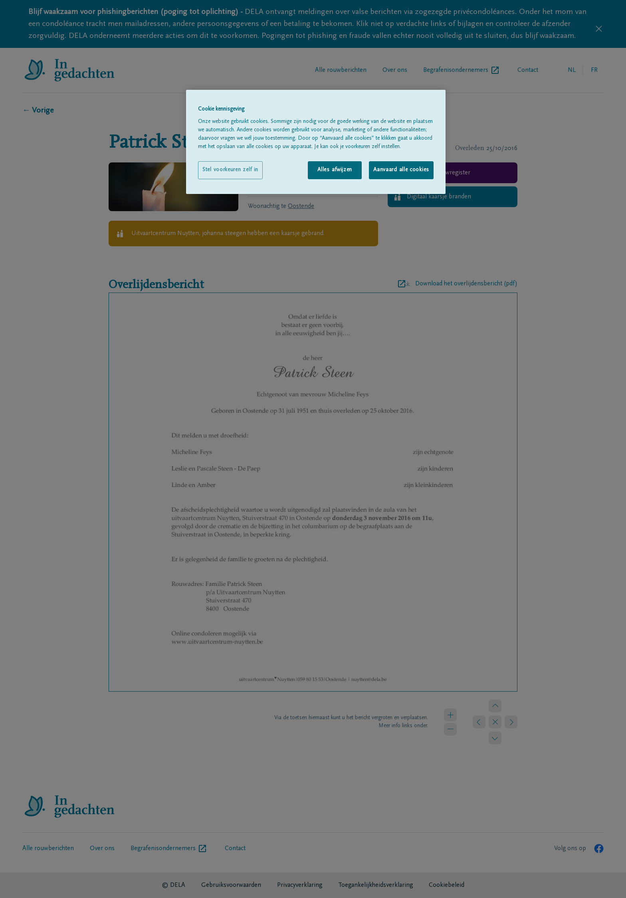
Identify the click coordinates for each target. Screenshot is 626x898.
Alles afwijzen (334, 170)
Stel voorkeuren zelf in (230, 170)
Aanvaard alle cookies (401, 170)
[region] (316, 142)
